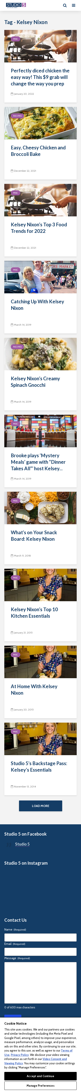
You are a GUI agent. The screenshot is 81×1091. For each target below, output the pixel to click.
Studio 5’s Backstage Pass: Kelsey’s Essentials (39, 766)
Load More (40, 806)
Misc (15, 39)
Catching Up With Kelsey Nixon (37, 305)
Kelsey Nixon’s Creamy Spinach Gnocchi (35, 382)
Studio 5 (22, 844)
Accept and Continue (40, 1076)
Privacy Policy (20, 1055)
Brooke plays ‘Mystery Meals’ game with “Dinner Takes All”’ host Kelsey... (38, 461)
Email (14, 944)
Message (17, 958)
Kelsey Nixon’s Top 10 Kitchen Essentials (34, 612)
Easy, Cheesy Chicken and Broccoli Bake (38, 151)
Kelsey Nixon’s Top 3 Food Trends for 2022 (39, 228)
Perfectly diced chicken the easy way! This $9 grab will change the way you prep (40, 77)
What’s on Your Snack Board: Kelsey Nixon (34, 535)
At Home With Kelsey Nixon (34, 689)
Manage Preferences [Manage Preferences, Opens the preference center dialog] (40, 1085)
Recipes (17, 115)
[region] (40, 1054)
